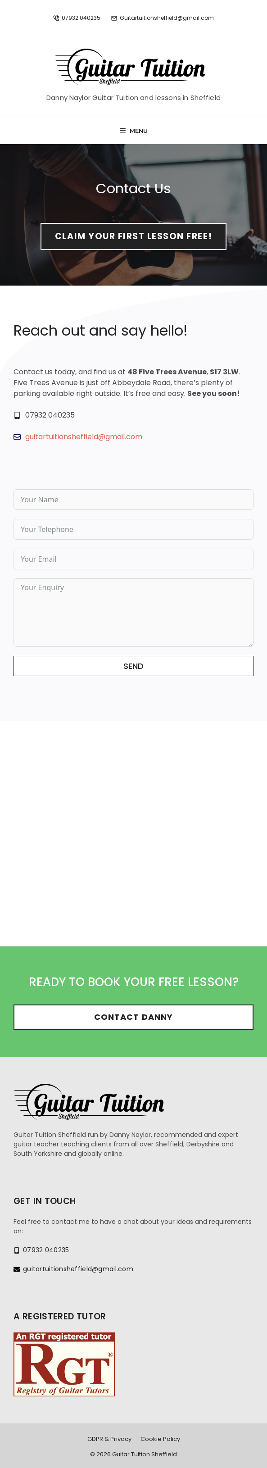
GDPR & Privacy (109, 1439)
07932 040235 (81, 18)
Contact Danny (133, 1017)
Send (133, 666)
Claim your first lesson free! (133, 236)
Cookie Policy (160, 1439)
